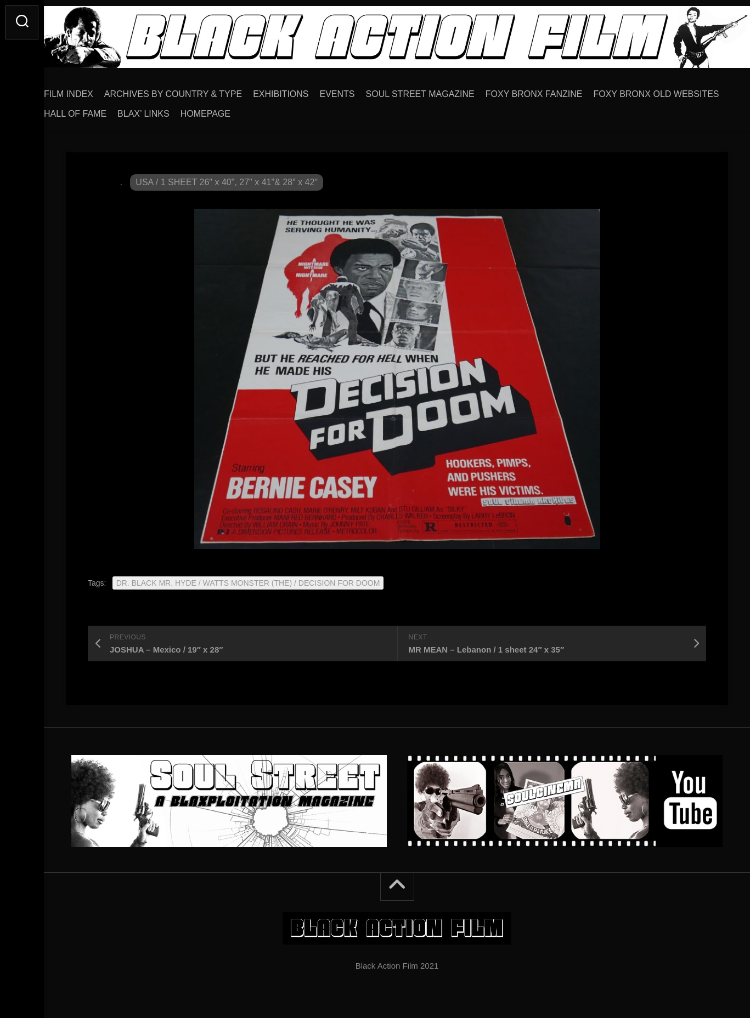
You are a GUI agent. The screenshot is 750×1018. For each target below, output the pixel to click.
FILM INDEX (90, 90)
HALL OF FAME (233, 110)
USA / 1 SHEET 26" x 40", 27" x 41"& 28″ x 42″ (227, 178)
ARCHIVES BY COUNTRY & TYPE (195, 90)
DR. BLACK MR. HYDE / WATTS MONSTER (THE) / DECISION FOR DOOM (248, 579)
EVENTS (359, 90)
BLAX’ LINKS (302, 110)
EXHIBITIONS (302, 90)
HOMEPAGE (364, 110)
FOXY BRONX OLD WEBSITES (128, 110)
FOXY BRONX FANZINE (556, 90)
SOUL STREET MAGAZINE (442, 90)
